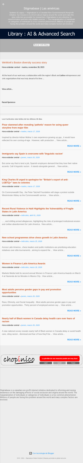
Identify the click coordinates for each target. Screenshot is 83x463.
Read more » (74, 146)
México (41, 377)
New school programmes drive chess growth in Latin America (34, 237)
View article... (7, 89)
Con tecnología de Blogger (41, 453)
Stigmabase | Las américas (41, 8)
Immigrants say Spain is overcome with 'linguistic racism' (32, 153)
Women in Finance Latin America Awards (23, 263)
